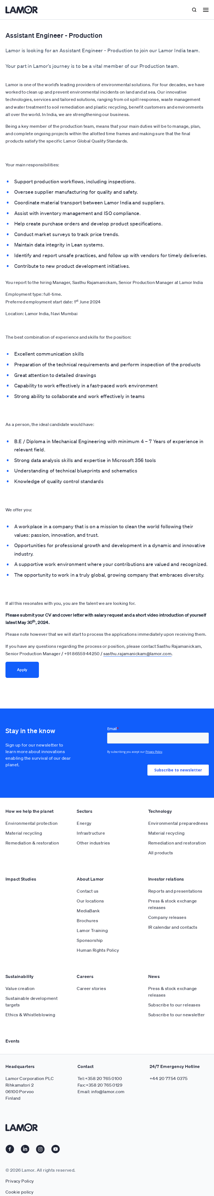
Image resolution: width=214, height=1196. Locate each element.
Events (12, 1041)
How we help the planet (29, 811)
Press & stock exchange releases (172, 904)
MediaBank (88, 910)
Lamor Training (92, 930)
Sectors (84, 811)
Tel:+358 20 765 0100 (100, 1078)
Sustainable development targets (31, 1001)
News (154, 976)
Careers (85, 976)
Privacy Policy (19, 1181)
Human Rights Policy (98, 950)
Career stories (91, 988)
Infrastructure (91, 833)
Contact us (87, 891)
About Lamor (90, 879)
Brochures (87, 920)
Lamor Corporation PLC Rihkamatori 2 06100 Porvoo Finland (29, 1088)
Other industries (93, 843)
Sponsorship (90, 940)
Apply (22, 669)
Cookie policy (19, 1192)
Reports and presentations (175, 891)
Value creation (20, 988)
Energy (84, 823)
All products (160, 852)
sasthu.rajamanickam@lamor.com (137, 653)
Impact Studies (20, 879)
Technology (160, 811)
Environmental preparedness (178, 823)
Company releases (167, 917)
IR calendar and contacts (173, 927)
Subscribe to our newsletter (176, 1014)
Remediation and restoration (177, 843)
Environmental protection (31, 823)
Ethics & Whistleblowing (30, 1014)
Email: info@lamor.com (101, 1091)
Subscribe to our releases (174, 1005)
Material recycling (23, 833)
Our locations (90, 901)
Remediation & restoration (32, 843)
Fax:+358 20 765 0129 (100, 1085)
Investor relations (166, 879)
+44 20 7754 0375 (168, 1078)
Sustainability (19, 976)
